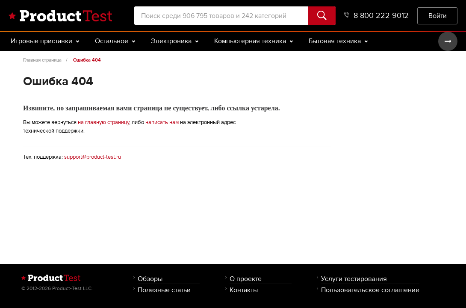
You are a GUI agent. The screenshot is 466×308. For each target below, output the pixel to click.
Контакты (244, 290)
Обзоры (150, 279)
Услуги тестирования (354, 279)
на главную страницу (103, 122)
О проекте (246, 279)
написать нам (162, 122)
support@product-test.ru (92, 157)
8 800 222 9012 (376, 15)
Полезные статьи (164, 290)
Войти (437, 16)
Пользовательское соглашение (370, 290)
